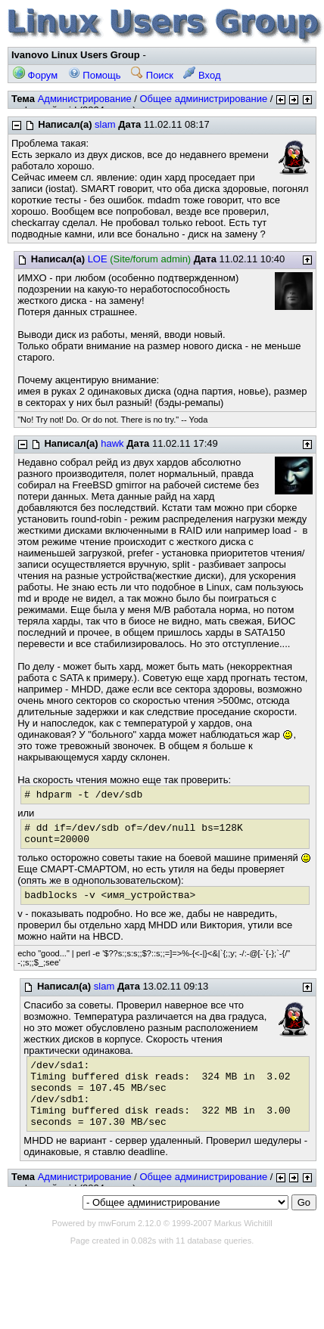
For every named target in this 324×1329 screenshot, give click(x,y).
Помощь (94, 75)
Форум (35, 75)
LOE (97, 259)
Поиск (152, 75)
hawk (112, 443)
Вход (201, 75)
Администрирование (85, 98)
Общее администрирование (203, 98)
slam (105, 124)
